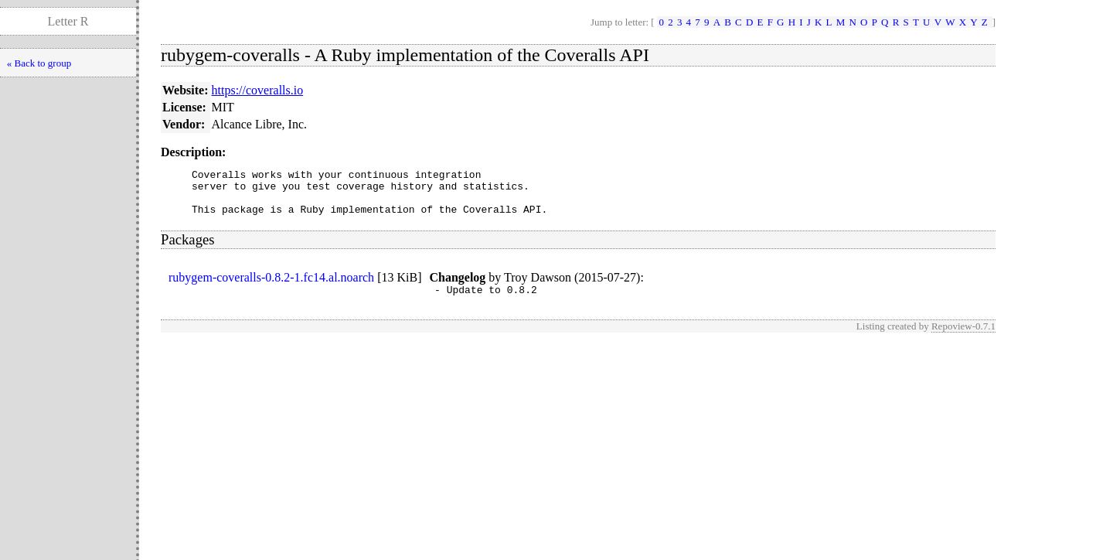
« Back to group (39, 63)
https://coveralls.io (258, 90)
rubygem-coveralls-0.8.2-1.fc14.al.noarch (271, 286)
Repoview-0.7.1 (963, 337)
